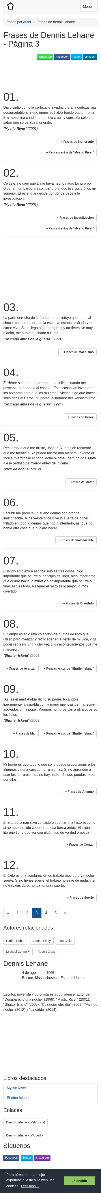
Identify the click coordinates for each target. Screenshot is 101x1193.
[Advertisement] (38, 75)
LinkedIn (90, 56)
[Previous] (8, 913)
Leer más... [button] (30, 1186)
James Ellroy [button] (42, 941)
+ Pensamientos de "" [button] (70, 152)
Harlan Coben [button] (15, 941)
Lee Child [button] (64, 941)
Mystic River (16, 1088)
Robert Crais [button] (46, 951)
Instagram (42, 1157)
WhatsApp (45, 56)
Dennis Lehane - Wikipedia (24, 1135)
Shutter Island (18, 1098)
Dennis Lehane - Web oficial (25, 1122)
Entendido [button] (79, 1181)
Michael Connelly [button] (18, 951)
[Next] (65, 913)
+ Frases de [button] (77, 141)
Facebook (62, 56)
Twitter (76, 56)
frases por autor (19, 22)
